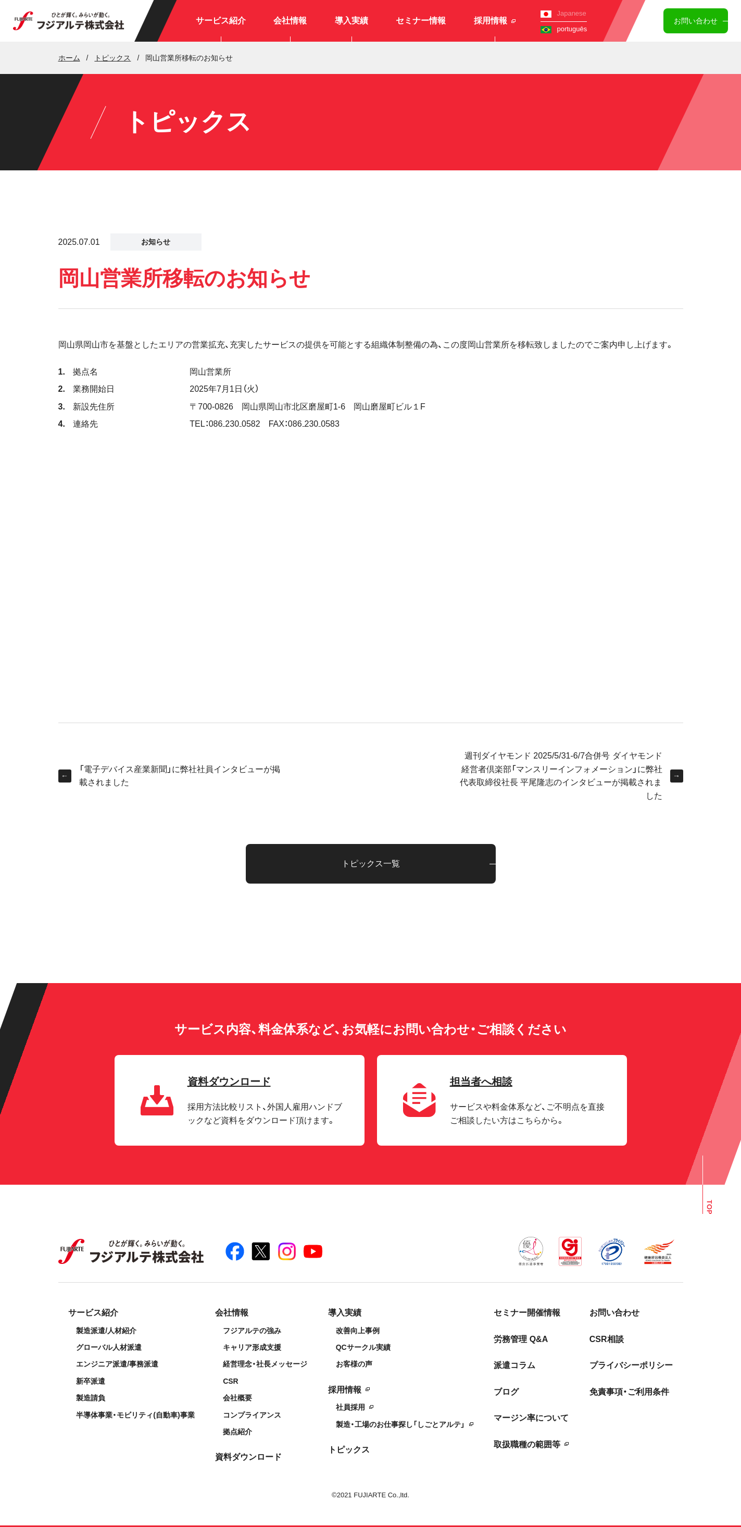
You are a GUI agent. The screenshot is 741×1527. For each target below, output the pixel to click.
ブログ (506, 1391)
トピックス (349, 1449)
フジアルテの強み (252, 1330)
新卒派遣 (90, 1381)
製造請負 (90, 1398)
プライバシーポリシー (631, 1365)
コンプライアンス (252, 1415)
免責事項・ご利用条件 (629, 1391)
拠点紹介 (237, 1431)
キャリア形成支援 (252, 1347)
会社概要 (237, 1398)
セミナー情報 (421, 20)
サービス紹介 (221, 20)
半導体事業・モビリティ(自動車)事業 (135, 1415)
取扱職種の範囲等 (527, 1444)
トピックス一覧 (371, 863)
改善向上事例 (358, 1330)
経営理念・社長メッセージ (265, 1364)
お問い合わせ (696, 21)
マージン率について (531, 1417)
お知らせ (155, 242)
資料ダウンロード (248, 1456)
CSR (230, 1381)
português (564, 29)
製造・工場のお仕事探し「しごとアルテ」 (400, 1424)
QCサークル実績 (363, 1347)
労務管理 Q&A (521, 1339)
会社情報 (290, 20)
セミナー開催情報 (527, 1312)
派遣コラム (514, 1365)
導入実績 (351, 20)
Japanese (563, 13)
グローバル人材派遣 (109, 1347)
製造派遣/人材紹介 (106, 1330)
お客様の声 (354, 1364)
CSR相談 (606, 1339)
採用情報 (495, 20)
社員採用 (350, 1407)
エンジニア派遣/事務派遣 (117, 1364)
